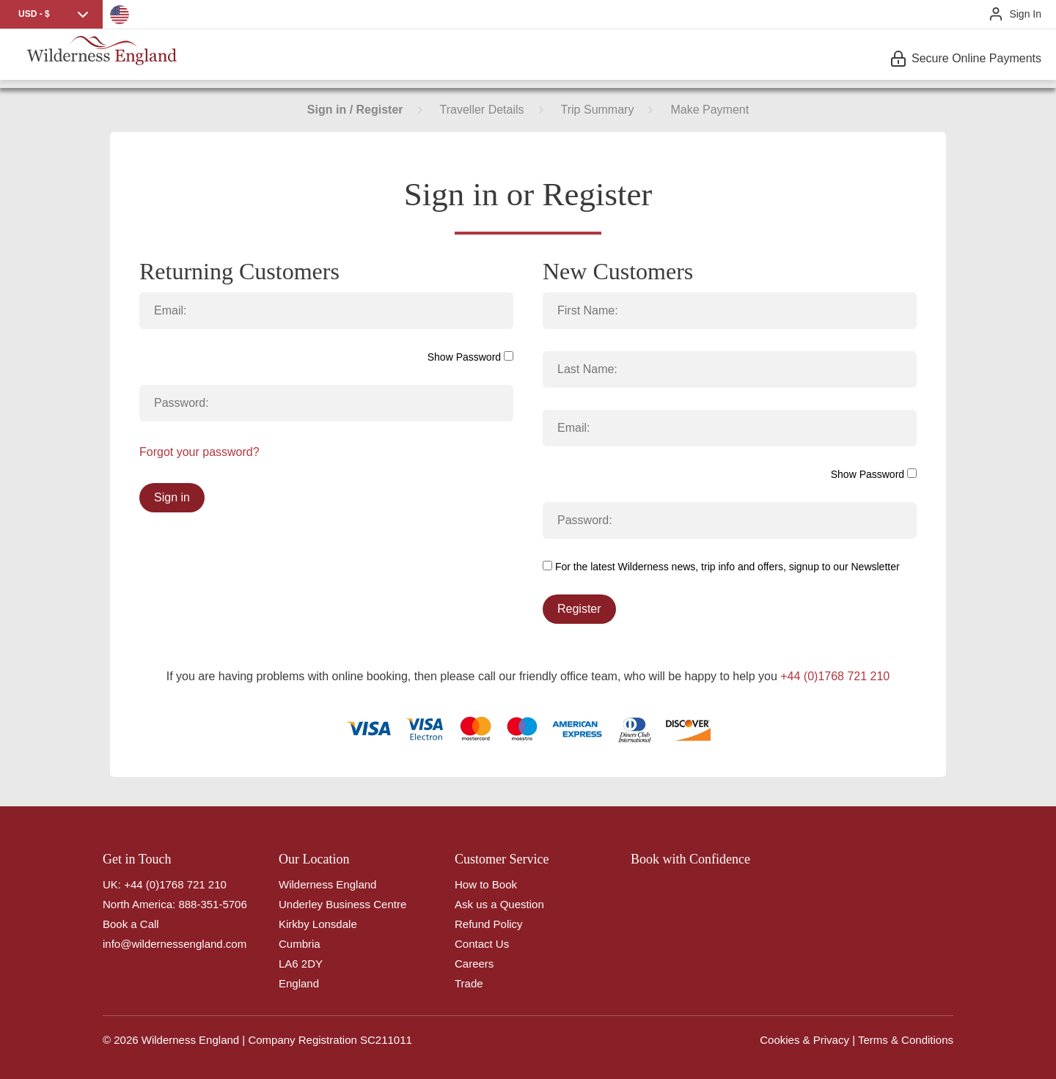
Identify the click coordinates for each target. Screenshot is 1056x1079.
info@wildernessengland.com (174, 944)
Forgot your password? (199, 452)
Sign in (172, 497)
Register (579, 609)
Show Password (470, 357)
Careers (474, 963)
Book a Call (131, 924)
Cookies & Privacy (804, 1040)
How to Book (486, 884)
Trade (469, 983)
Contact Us (482, 944)
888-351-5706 (212, 904)
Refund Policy (489, 924)
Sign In (1025, 14)
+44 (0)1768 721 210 (835, 676)
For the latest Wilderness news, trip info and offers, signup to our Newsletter (721, 566)
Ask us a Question (499, 904)
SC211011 (386, 1040)
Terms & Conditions (905, 1040)
